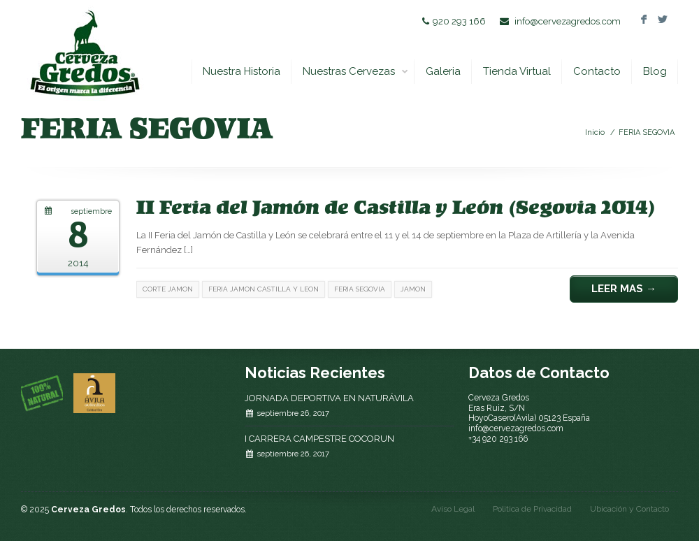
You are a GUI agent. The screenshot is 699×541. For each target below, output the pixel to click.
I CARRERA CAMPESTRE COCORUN (319, 438)
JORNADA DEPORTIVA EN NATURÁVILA (329, 398)
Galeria (443, 71)
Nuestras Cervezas (356, 71)
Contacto (597, 71)
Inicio (595, 132)
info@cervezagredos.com (567, 21)
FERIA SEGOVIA (647, 132)
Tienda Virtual (517, 71)
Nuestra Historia (241, 71)
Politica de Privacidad (532, 509)
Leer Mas (623, 288)
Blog (655, 71)
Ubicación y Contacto (629, 509)
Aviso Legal (453, 509)
